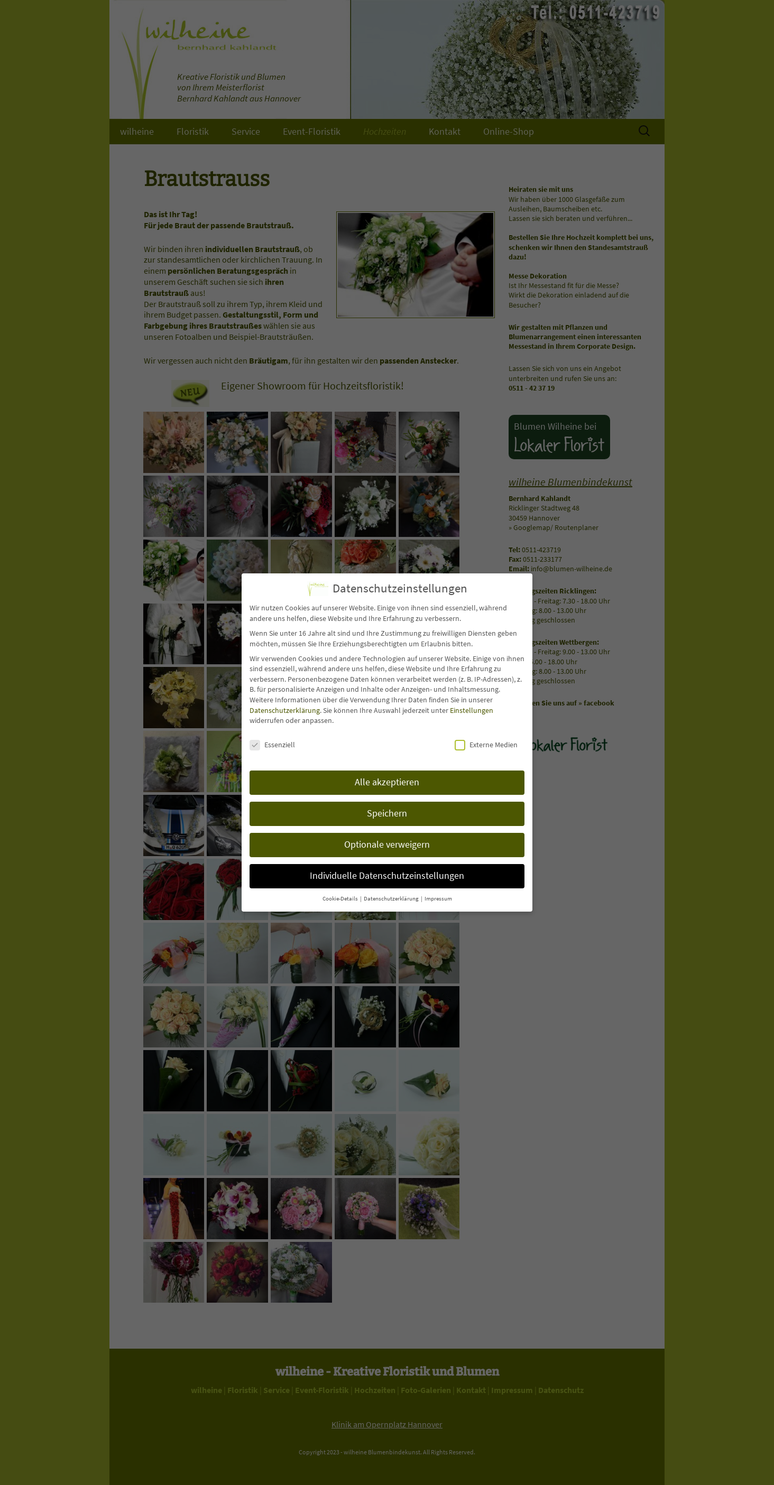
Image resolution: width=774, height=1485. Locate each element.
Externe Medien (486, 752)
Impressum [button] (438, 905)
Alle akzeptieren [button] (387, 789)
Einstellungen (471, 717)
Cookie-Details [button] (340, 905)
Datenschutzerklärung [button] (392, 905)
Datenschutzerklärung (285, 717)
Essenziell (272, 752)
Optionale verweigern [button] (387, 851)
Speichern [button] (387, 820)
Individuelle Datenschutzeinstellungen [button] (387, 882)
